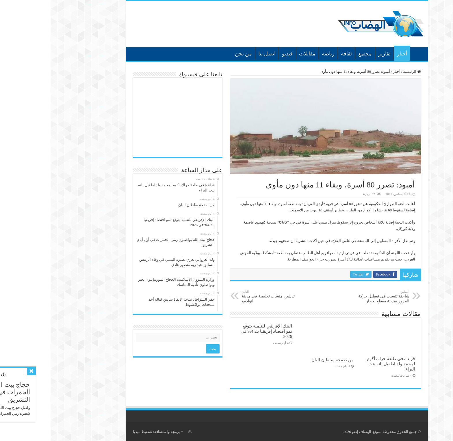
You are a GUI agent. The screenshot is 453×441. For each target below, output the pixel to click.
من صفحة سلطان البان (282, 359)
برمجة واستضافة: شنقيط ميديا (106, 431)
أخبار (352, 54)
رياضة (278, 54)
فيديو (237, 54)
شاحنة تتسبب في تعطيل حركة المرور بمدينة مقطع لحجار (329, 296)
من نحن (193, 54)
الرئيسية (367, 53)
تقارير (334, 54)
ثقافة (296, 54)
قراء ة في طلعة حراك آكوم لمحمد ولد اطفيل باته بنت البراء (341, 363)
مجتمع (315, 54)
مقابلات (257, 54)
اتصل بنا (216, 54)
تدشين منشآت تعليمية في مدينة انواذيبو (221, 296)
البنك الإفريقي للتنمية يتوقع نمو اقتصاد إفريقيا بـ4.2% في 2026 (216, 331)
